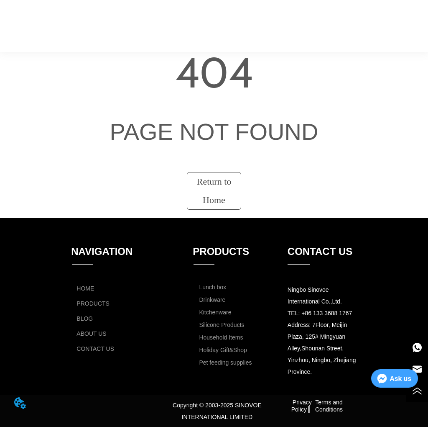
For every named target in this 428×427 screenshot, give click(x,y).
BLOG (230, 19)
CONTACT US (228, 38)
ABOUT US (289, 19)
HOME (101, 19)
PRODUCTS (163, 19)
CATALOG (348, 19)
